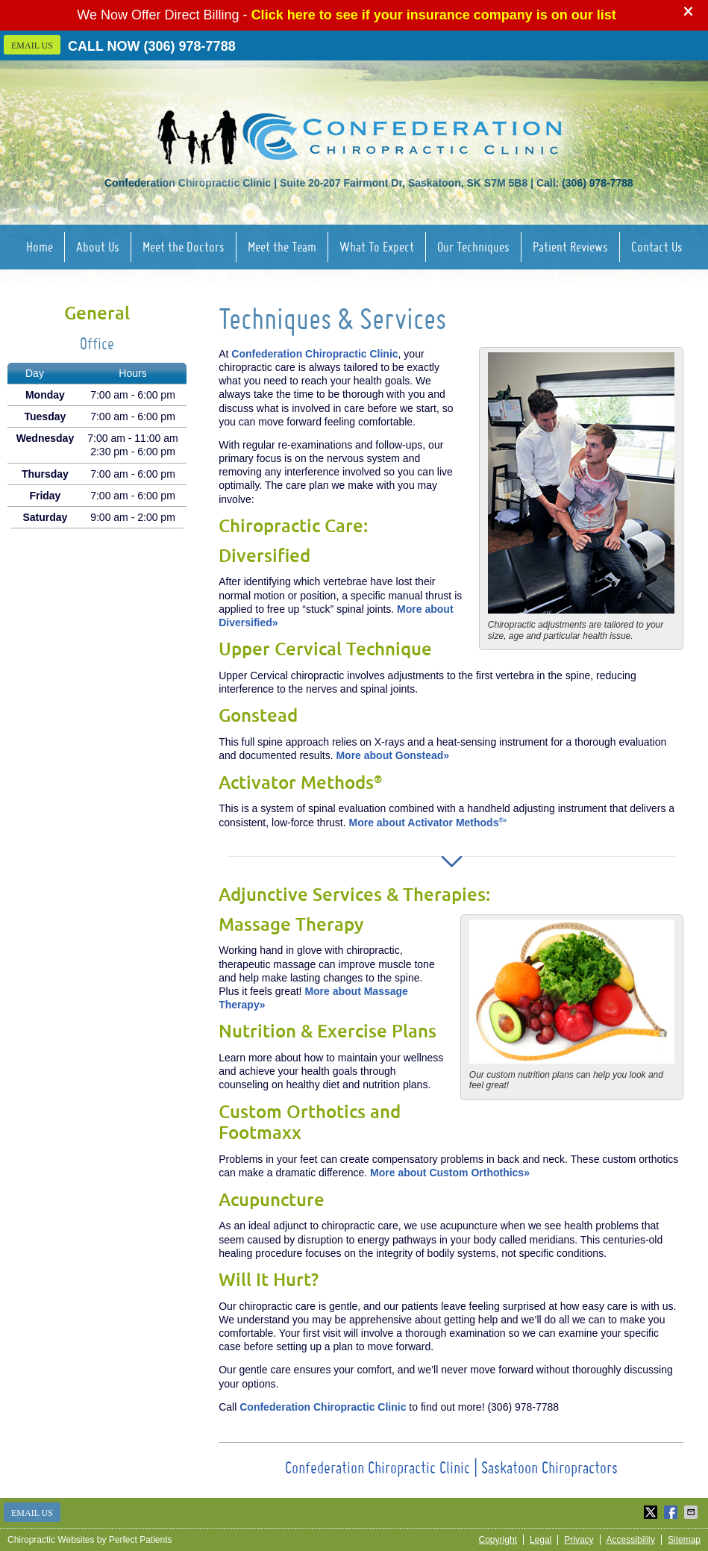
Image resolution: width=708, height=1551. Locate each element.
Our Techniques (473, 247)
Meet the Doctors (183, 247)
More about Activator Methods (428, 822)
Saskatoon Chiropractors (549, 1467)
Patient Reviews (570, 247)
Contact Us (657, 247)
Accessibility (631, 1540)
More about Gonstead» (392, 755)
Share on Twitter (652, 1512)
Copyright (498, 1540)
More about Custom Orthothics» (450, 1173)
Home (39, 247)
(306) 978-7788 (190, 46)
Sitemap (684, 1540)
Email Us (32, 45)
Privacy (578, 1540)
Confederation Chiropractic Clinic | (383, 1467)
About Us (97, 247)
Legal (540, 1540)
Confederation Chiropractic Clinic (314, 354)
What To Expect (376, 247)
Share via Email (692, 1512)
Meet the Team (282, 247)
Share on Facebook (672, 1512)
